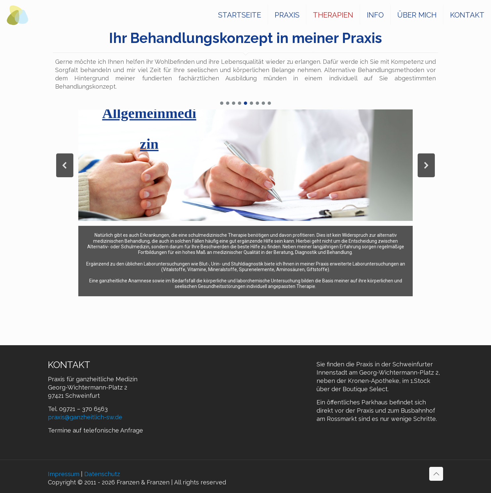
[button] (221, 103)
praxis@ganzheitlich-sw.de (85, 417)
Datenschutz (102, 474)
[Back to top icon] (436, 474)
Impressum (63, 474)
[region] (245, 198)
